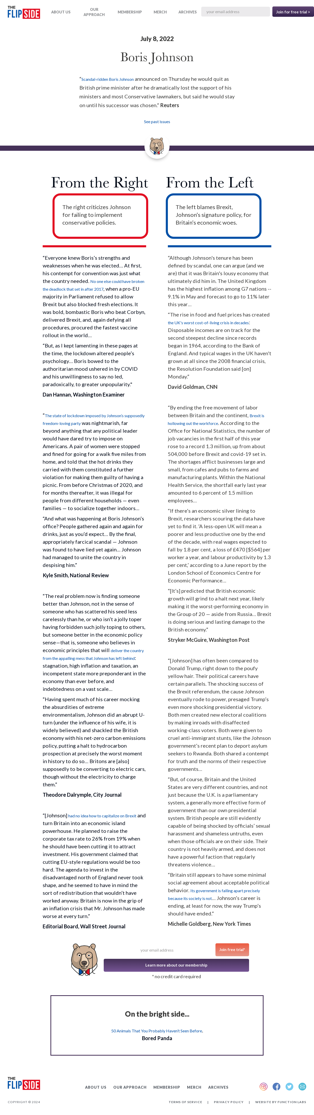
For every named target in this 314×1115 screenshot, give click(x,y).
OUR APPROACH (94, 12)
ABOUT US (61, 12)
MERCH (160, 12)
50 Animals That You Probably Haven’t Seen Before (156, 1030)
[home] (24, 13)
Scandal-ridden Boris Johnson (107, 79)
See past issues (157, 121)
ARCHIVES (187, 12)
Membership (130, 12)
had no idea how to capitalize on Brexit (102, 815)
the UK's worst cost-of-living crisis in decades (208, 322)
